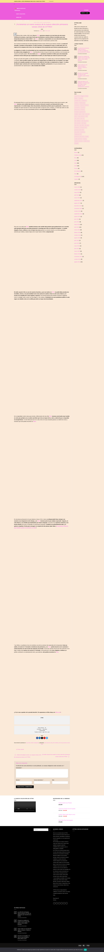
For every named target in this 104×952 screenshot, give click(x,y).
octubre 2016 (77, 211)
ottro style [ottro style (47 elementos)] (87, 125)
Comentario (19, 767)
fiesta (75, 157)
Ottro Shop (47, 30)
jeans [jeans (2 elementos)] (80, 114)
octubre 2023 (77, 189)
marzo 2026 (77, 187)
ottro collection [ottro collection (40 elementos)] (77, 120)
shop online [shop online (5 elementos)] (77, 132)
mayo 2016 (77, 224)
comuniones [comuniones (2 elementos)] (77, 107)
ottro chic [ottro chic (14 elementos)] (82, 118)
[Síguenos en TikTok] (82, 1)
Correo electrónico (38, 780)
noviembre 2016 (78, 208)
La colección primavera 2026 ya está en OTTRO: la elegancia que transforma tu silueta (84, 50)
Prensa (76, 168)
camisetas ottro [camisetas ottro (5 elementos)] (78, 100)
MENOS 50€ (17, 17)
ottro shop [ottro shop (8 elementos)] (81, 125)
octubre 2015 (77, 235)
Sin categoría (77, 171)
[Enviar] (49, 829)
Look (35, 22)
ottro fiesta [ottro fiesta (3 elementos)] (84, 123)
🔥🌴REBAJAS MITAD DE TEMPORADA (19, 8)
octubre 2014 (77, 259)
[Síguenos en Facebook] (80, 1)
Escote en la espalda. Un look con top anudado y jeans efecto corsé (83, 75)
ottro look (61, 742)
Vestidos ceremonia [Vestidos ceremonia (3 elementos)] (78, 141)
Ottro (37, 22)
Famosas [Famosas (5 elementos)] (82, 109)
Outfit (41, 22)
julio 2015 (76, 240)
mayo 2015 (77, 245)
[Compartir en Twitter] (39, 738)
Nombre (18, 780)
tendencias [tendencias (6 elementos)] (83, 132)
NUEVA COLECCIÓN (20, 14)
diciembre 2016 (78, 205)
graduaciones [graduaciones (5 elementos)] (82, 111)
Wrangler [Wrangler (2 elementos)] (76, 143)
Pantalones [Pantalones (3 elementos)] (77, 127)
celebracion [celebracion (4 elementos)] (84, 100)
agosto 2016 (77, 216)
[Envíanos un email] (85, 1)
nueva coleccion (47, 742)
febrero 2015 (77, 253)
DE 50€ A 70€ (18, 21)
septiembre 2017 (78, 200)
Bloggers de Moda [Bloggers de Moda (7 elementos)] (84, 96)
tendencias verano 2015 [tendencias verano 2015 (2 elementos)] (79, 136)
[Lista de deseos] (14, 24)
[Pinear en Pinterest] (44, 738)
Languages (51, 1)
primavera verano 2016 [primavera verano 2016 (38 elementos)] (79, 129)
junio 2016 (76, 221)
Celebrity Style (77, 155)
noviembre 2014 (78, 256)
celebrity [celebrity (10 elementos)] (76, 102)
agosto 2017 (77, 203)
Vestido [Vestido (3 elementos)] (86, 136)
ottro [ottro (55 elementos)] (86, 116)
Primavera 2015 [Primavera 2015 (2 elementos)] (83, 127)
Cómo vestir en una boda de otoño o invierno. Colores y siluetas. (82, 66)
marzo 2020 (77, 197)
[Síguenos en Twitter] (59, 903)
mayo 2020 (77, 192)
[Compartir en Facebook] (37, 738)
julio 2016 (76, 219)
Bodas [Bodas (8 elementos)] (76, 98)
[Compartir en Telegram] (47, 738)
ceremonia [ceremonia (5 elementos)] (77, 105)
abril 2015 (76, 248)
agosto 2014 (77, 261)
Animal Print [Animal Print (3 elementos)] (77, 96)
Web (53, 780)
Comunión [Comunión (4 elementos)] (83, 107)
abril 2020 (76, 195)
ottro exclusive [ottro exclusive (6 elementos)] (77, 123)
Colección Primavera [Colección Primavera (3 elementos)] (84, 105)
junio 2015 (76, 243)
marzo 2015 (77, 251)
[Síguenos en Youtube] (89, 1)
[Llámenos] (86, 1)
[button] (86, 10)
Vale (85, 949)
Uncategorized (46, 22)
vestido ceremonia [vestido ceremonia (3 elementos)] (78, 138)
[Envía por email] (42, 738)
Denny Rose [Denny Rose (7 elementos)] (77, 109)
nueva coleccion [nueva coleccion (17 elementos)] (81, 116)
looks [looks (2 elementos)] (76, 116)
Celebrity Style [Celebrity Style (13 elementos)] (82, 102)
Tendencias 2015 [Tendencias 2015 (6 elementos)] (78, 134)
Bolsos (76, 152)
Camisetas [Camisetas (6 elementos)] (81, 98)
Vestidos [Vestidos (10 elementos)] (84, 138)
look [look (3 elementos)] (83, 114)
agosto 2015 (77, 237)
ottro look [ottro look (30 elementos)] (76, 125)
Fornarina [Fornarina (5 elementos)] (76, 111)
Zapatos (76, 179)
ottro (52, 742)
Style (75, 173)
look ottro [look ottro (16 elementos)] (87, 114)
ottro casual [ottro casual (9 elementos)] (77, 118)
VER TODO (26, 21)
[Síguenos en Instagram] (81, 1)
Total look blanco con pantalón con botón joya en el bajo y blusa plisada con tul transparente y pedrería (83, 84)
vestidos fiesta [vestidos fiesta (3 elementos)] (86, 141)
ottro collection (55, 742)
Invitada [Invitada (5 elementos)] (76, 114)
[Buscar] (14, 4)
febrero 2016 (77, 232)
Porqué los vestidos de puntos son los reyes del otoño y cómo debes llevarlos (84, 58)
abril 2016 (76, 227)
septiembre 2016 (78, 213)
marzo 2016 (77, 229)
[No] (102, 950)
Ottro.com (58, 712)
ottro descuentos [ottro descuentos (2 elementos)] (85, 120)
